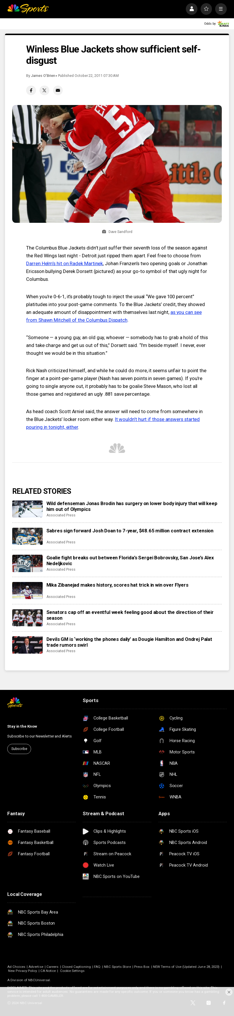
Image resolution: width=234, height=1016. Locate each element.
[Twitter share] (44, 90)
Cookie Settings (72, 971)
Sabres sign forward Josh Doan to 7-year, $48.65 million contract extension (130, 531)
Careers (52, 967)
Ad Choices (16, 967)
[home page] (28, 9)
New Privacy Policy (22, 971)
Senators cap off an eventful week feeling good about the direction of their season (130, 615)
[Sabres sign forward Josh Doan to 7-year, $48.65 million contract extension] (27, 536)
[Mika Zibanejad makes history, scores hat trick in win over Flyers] (27, 590)
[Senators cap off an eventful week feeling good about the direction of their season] (27, 617)
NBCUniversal (39, 980)
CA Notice (48, 971)
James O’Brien (43, 75)
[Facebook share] (31, 90)
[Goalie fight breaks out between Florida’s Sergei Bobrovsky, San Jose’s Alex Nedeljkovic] (27, 563)
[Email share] (58, 90)
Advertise (35, 967)
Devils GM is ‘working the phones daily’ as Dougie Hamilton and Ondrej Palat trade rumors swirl (129, 642)
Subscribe (19, 748)
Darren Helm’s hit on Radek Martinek (64, 263)
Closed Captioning (76, 967)
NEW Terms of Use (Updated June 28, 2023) (186, 967)
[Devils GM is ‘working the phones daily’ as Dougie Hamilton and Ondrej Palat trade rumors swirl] (27, 644)
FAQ (97, 967)
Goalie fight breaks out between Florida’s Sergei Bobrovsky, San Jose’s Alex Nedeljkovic (130, 560)
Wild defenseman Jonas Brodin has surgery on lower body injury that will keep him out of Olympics (131, 506)
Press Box (142, 967)
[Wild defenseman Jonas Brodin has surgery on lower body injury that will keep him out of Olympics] (27, 509)
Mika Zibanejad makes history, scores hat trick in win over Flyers (117, 585)
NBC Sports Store (117, 967)
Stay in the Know (22, 726)
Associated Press (60, 515)
